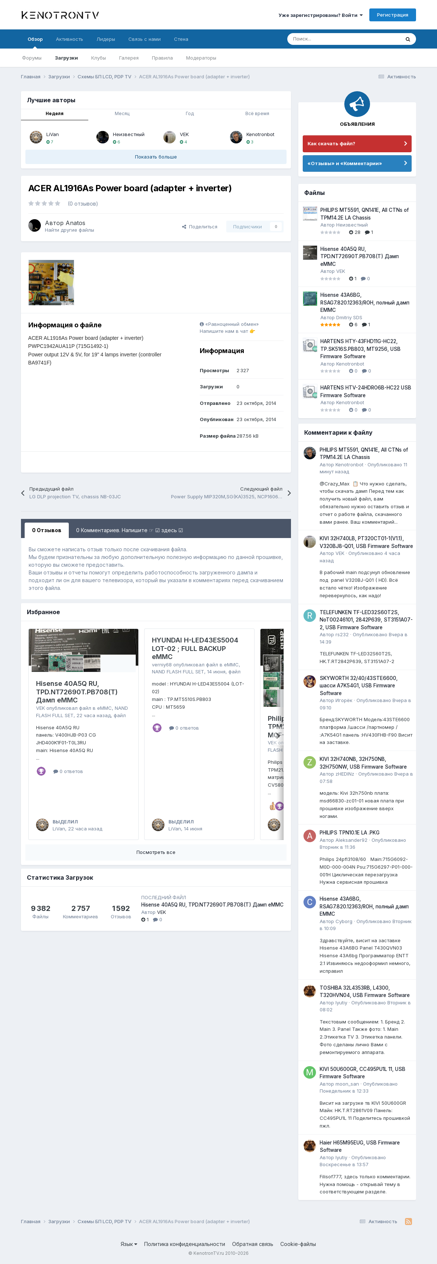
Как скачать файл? (331, 143)
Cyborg (343, 921)
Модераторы (201, 58)
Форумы (32, 58)
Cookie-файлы (298, 1244)
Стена (181, 39)
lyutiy (341, 1002)
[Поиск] (325, 39)
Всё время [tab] (257, 113)
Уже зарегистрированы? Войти (320, 15)
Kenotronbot (260, 134)
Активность (69, 39)
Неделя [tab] (55, 113)
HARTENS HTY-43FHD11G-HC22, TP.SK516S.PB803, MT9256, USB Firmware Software (360, 348)
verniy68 (162, 664)
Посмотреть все (155, 852)
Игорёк (343, 700)
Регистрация (392, 15)
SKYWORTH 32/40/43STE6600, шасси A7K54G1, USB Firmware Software (359, 685)
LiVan (52, 134)
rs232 (342, 634)
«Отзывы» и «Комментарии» (345, 163)
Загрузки (66, 58)
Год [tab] (190, 113)
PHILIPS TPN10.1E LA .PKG (350, 833)
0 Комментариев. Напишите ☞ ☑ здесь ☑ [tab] (129, 530)
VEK (184, 134)
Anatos (75, 223)
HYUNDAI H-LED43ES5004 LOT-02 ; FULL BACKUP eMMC (195, 648)
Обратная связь (252, 1244)
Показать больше (156, 157)
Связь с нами (144, 39)
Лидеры (105, 39)
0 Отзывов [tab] (46, 530)
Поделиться (199, 226)
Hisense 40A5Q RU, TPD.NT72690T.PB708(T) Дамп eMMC (77, 692)
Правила (162, 58)
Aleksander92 (351, 840)
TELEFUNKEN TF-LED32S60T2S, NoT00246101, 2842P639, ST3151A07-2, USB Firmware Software (366, 619)
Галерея (129, 58)
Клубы (98, 58)
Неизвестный (129, 134)
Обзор (35, 42)
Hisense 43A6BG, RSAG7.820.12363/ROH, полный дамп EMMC (364, 302)
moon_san (347, 1084)
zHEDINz (344, 774)
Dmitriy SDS (349, 317)
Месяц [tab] (122, 113)
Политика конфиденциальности (184, 1244)
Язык (129, 1244)
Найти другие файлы (69, 230)
